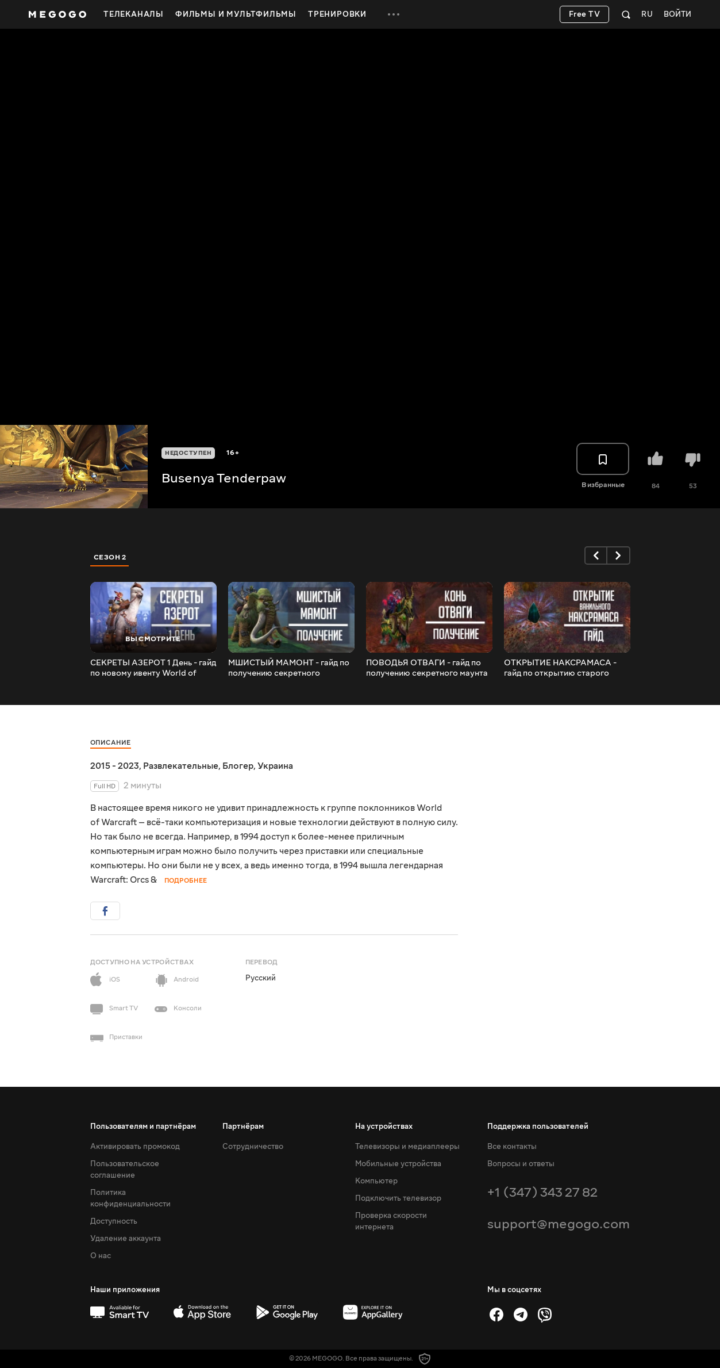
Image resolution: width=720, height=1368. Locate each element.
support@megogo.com (558, 1224)
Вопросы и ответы (521, 1164)
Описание (110, 742)
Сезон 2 (110, 557)
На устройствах (384, 1126)
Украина (275, 766)
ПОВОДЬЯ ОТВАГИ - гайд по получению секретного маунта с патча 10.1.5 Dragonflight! (427, 668)
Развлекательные (180, 766)
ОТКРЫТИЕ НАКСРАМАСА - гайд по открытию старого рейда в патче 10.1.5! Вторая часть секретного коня (560, 668)
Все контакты (512, 1146)
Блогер (237, 766)
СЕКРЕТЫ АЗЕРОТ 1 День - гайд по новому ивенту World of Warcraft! (153, 668)
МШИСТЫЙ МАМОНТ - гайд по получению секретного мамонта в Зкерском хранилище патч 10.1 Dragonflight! (288, 668)
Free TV (584, 14)
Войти (677, 15)
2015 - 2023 (114, 766)
